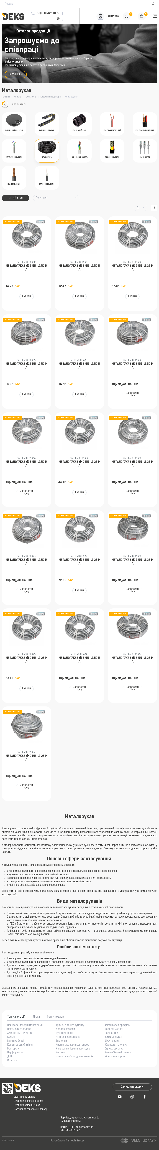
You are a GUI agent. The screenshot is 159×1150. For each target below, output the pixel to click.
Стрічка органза (114, 1049)
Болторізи (13, 1049)
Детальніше (16, 74)
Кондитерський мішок (20, 1045)
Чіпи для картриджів (68, 1037)
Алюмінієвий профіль (117, 1025)
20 (138, 207)
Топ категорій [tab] (16, 1016)
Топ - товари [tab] (55, 1016)
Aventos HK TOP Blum (19, 1033)
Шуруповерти (112, 1041)
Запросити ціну (132, 394)
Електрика (31, 97)
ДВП (9, 1057)
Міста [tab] (36, 1016)
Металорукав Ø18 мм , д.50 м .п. (79, 366)
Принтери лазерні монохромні (25, 1025)
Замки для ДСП (113, 1037)
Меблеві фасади (65, 1029)
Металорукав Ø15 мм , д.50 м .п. (26, 268)
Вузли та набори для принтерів (74, 1057)
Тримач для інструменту (70, 1025)
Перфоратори (15, 1053)
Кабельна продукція (50, 97)
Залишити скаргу (132, 1086)
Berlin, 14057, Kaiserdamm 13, (77, 1127)
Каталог (18, 97)
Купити (26, 296)
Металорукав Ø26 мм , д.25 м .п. (132, 268)
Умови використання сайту (28, 1101)
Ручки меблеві (64, 1033)
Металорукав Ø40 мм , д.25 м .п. (79, 464)
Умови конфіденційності (27, 1105)
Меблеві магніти (114, 1029)
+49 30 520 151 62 (70, 1131)
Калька (11, 1037)
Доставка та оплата (24, 1097)
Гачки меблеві (15, 1041)
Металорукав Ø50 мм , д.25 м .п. (132, 464)
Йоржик (60, 1053)
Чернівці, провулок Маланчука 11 (79, 1118)
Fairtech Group (75, 1140)
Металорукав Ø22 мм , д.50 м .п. (26, 366)
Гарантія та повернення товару (30, 1109)
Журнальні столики (116, 1045)
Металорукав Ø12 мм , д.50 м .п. (79, 268)
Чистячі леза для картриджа (72, 1045)
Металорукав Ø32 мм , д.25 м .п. (79, 562)
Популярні (42, 198)
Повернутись (14, 105)
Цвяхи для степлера (19, 1029)
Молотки (12, 1060)
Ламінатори (111, 1033)
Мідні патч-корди (115, 1057)
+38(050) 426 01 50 (70, 1121)
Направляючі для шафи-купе (73, 1049)
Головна (6, 97)
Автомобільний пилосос (119, 1053)
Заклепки (61, 1041)
